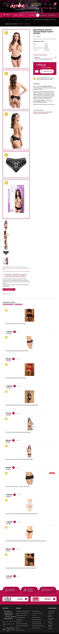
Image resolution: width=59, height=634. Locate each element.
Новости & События (50, 624)
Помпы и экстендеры (20, 618)
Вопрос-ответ (51, 614)
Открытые (14, 600)
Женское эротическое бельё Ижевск (42, 113)
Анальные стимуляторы (37, 614)
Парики (17, 629)
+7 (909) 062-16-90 (8, 614)
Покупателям (43, 15)
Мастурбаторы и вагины (21, 616)
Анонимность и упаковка (51, 620)
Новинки (22, 15)
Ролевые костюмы (36, 629)
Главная (4, 19)
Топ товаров (31, 15)
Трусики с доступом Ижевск (40, 114)
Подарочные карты (20, 631)
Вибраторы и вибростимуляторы (23, 612)
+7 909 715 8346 (8, 616)
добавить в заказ (46, 73)
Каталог (9, 19)
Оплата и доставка (50, 617)
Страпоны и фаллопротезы (22, 614)
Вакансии (50, 629)
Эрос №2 (37, 59)
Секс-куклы (34, 616)
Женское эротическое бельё (18, 19)
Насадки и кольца (36, 618)
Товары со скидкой (50, 627)
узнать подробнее (9, 290)
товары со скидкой (43, 600)
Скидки (17, 15)
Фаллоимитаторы (35, 612)
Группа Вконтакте (7, 619)
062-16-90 (41, 9)
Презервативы (19, 622)
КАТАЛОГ (8, 15)
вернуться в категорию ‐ (17, 25)
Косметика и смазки (36, 622)
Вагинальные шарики (36, 620)
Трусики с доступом (30, 19)
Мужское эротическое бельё (38, 627)
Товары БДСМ (19, 620)
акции (51, 80)
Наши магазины (51, 15)
